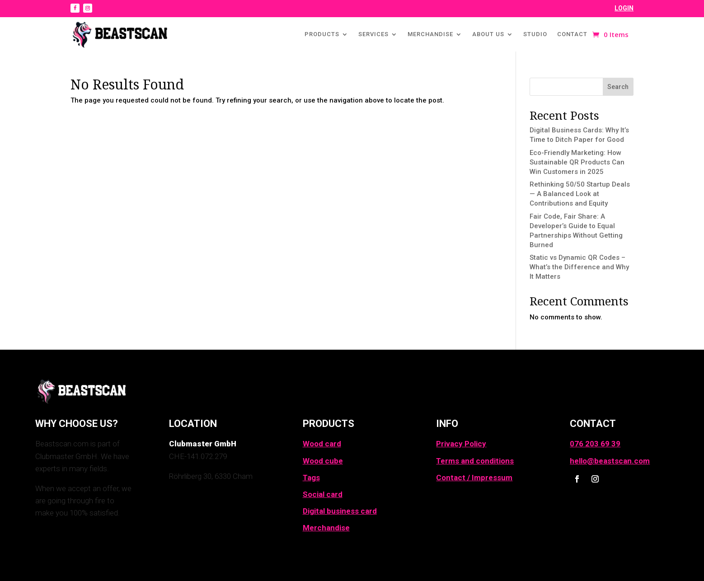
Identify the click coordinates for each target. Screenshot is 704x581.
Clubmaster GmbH (202, 443)
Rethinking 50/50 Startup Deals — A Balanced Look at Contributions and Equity (580, 193)
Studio (535, 34)
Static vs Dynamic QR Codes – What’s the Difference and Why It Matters (579, 267)
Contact (572, 34)
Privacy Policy (461, 443)
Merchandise (430, 34)
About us (488, 34)
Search (618, 86)
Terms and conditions (475, 460)
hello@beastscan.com (610, 460)
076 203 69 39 (595, 443)
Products (322, 34)
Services (373, 34)
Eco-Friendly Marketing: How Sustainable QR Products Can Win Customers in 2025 (577, 162)
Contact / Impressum (474, 477)
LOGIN (624, 8)
